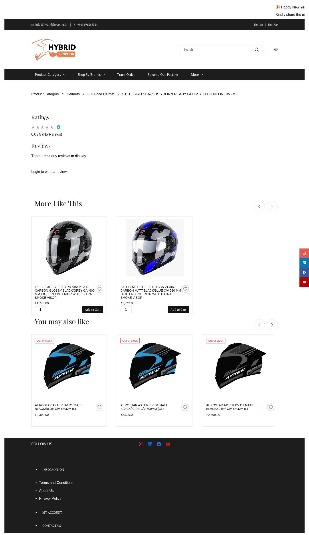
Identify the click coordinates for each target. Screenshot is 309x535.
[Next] (272, 204)
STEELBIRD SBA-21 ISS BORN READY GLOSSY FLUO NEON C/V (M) (179, 92)
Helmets (73, 92)
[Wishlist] (267, 48)
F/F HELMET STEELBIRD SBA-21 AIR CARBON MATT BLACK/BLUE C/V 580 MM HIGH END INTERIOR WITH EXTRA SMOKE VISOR (151, 290)
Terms (44, 480)
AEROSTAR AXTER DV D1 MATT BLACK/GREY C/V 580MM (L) (229, 404)
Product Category (45, 92)
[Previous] (259, 204)
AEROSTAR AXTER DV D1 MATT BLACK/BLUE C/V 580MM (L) (58, 404)
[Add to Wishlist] (99, 287)
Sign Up (273, 24)
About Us (46, 488)
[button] (91, 467)
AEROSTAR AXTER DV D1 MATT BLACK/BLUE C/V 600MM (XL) (144, 404)
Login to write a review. (49, 169)
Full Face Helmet (100, 92)
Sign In (258, 24)
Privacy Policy (50, 496)
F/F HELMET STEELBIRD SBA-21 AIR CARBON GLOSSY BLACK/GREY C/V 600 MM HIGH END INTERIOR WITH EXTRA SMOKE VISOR (65, 290)
